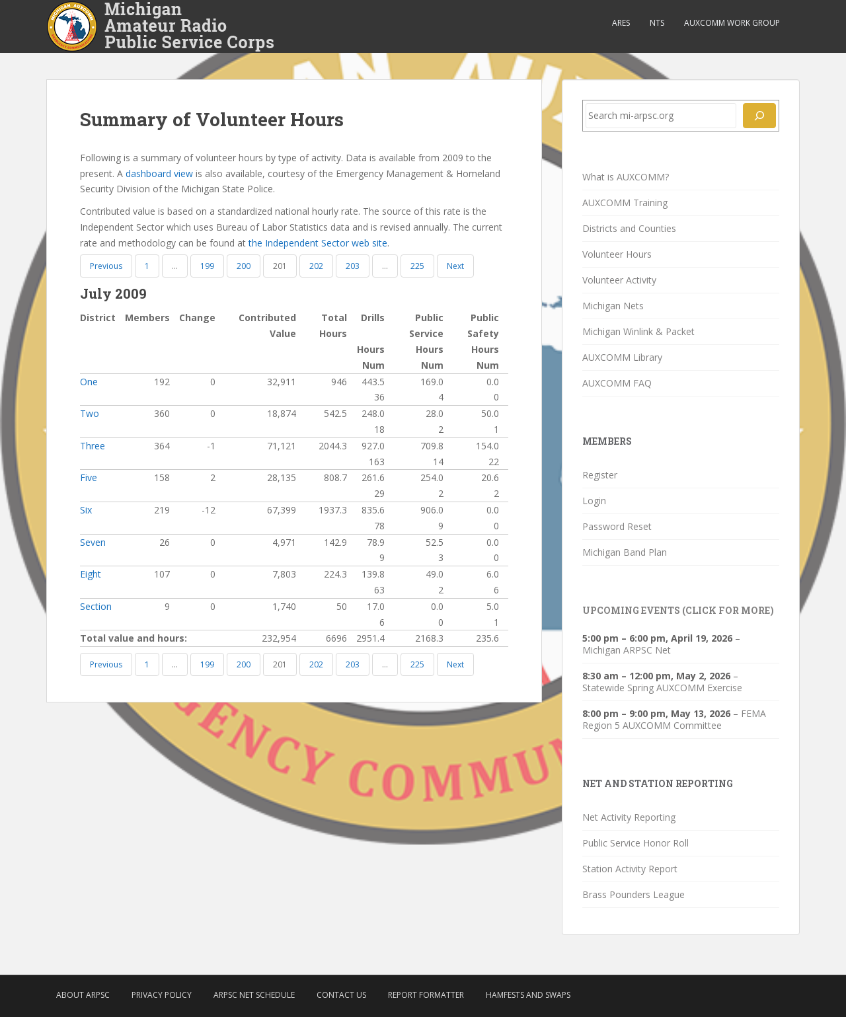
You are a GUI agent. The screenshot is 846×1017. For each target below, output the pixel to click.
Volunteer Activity (619, 280)
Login (594, 500)
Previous (106, 266)
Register (599, 475)
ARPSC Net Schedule (254, 994)
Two (89, 413)
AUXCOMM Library (622, 357)
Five (88, 477)
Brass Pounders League (633, 894)
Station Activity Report (629, 868)
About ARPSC (83, 994)
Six (86, 510)
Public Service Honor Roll (635, 843)
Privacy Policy (162, 994)
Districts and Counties (629, 228)
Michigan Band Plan (624, 552)
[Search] (759, 115)
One (89, 381)
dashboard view (159, 173)
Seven (93, 542)
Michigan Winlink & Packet (638, 331)
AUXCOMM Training (625, 202)
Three (92, 445)
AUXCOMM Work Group (732, 22)
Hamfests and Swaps (528, 994)
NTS (657, 22)
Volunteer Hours (617, 254)
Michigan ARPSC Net (626, 650)
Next (455, 266)
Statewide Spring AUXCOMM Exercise (662, 687)
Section (96, 606)
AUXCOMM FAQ (617, 383)
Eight (90, 574)
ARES (621, 22)
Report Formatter (426, 994)
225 (417, 266)
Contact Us (341, 994)
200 (243, 266)
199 (207, 266)
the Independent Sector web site (318, 243)
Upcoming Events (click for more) (678, 610)
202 (316, 266)
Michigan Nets (613, 305)
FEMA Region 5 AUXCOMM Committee (674, 719)
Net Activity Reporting (628, 817)
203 (353, 266)
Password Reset (617, 526)
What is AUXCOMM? (625, 176)
